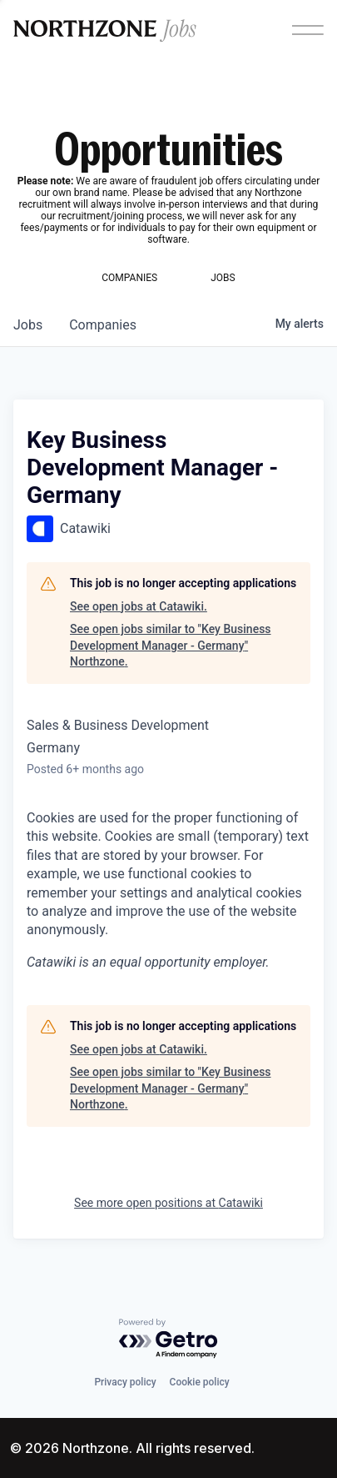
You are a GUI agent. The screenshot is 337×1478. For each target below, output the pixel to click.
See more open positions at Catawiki (168, 1202)
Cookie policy (200, 1382)
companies (102, 325)
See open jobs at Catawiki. (138, 606)
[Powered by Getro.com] (169, 1339)
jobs (27, 325)
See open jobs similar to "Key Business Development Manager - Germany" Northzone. (170, 645)
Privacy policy (125, 1382)
